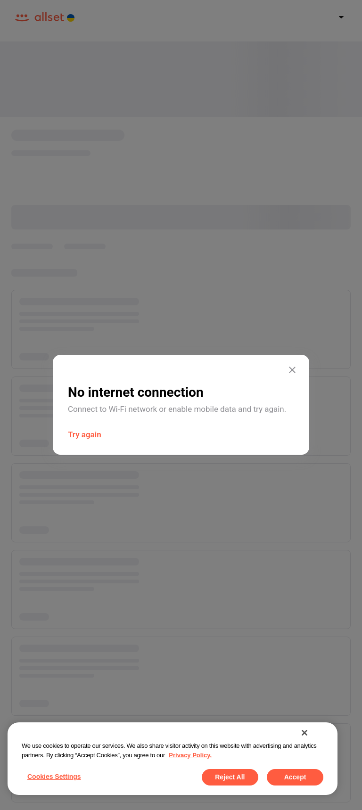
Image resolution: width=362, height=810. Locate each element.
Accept (295, 777)
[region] (172, 758)
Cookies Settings (54, 776)
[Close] (304, 732)
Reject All (230, 777)
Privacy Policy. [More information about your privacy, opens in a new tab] (190, 755)
